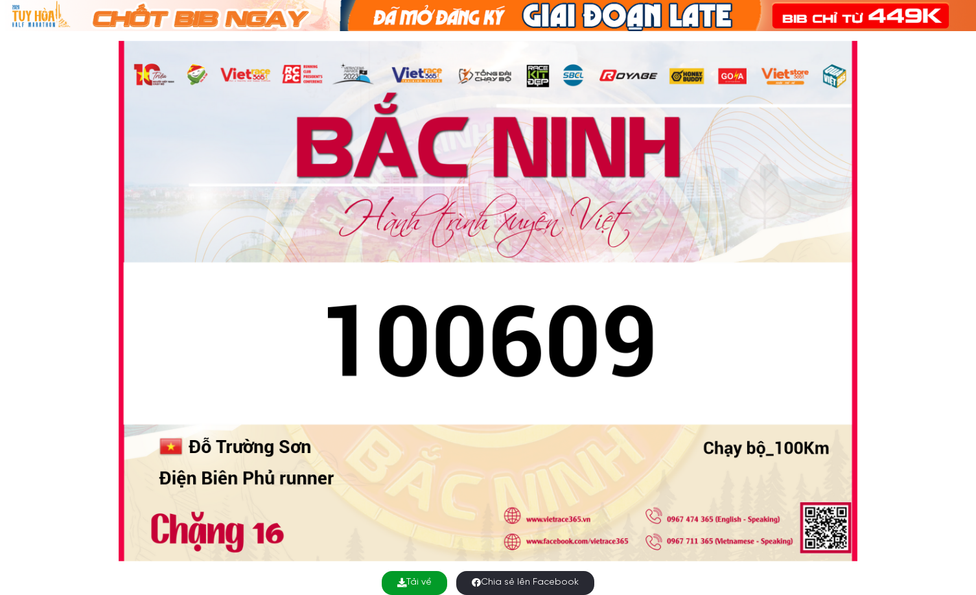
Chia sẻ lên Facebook (525, 582)
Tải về (414, 582)
